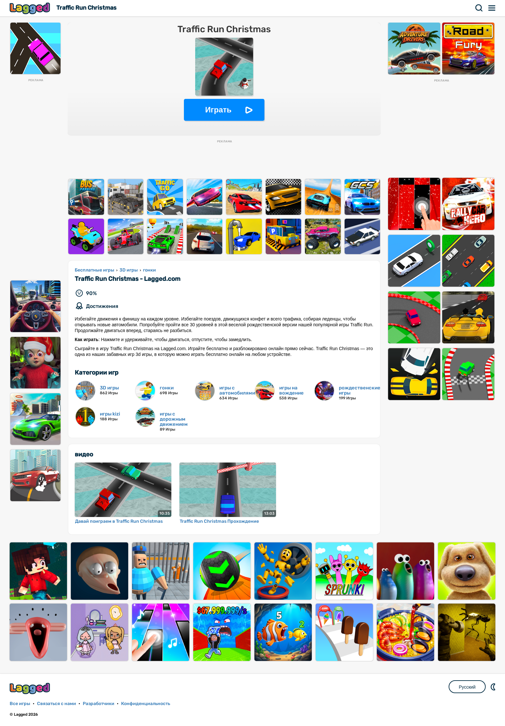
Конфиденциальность (145, 703)
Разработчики (98, 703)
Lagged (31, 8)
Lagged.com (31, 688)
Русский (467, 687)
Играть (218, 109)
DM (493, 686)
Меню (492, 8)
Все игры (20, 703)
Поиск (479, 8)
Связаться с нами (56, 703)
